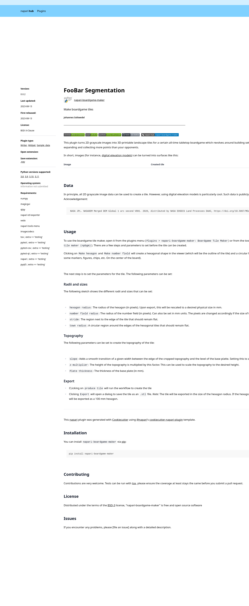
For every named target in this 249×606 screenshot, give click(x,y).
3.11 (37, 176)
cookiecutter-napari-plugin (166, 419)
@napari (142, 419)
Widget (32, 145)
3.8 (22, 176)
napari (27, 11)
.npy (23, 161)
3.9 (26, 176)
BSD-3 (111, 505)
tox (134, 483)
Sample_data (43, 145)
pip (124, 441)
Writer (24, 145)
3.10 (31, 176)
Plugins (41, 11)
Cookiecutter (120, 419)
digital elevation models (117, 155)
